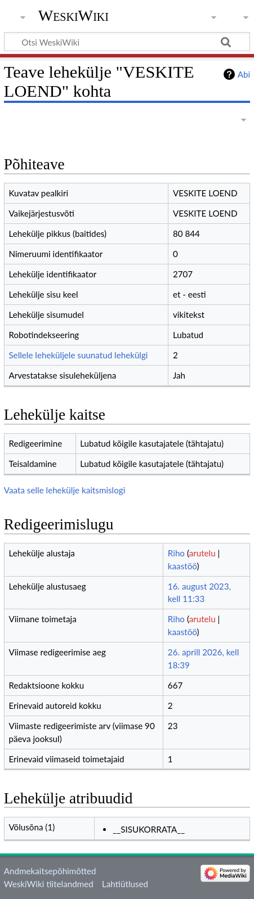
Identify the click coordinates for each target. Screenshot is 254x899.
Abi (244, 74)
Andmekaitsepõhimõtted (50, 871)
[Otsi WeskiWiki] (127, 42)
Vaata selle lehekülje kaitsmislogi (64, 490)
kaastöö (182, 566)
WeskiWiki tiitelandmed (48, 884)
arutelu (202, 553)
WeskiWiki (73, 15)
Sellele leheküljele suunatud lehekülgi (78, 355)
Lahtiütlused (125, 884)
